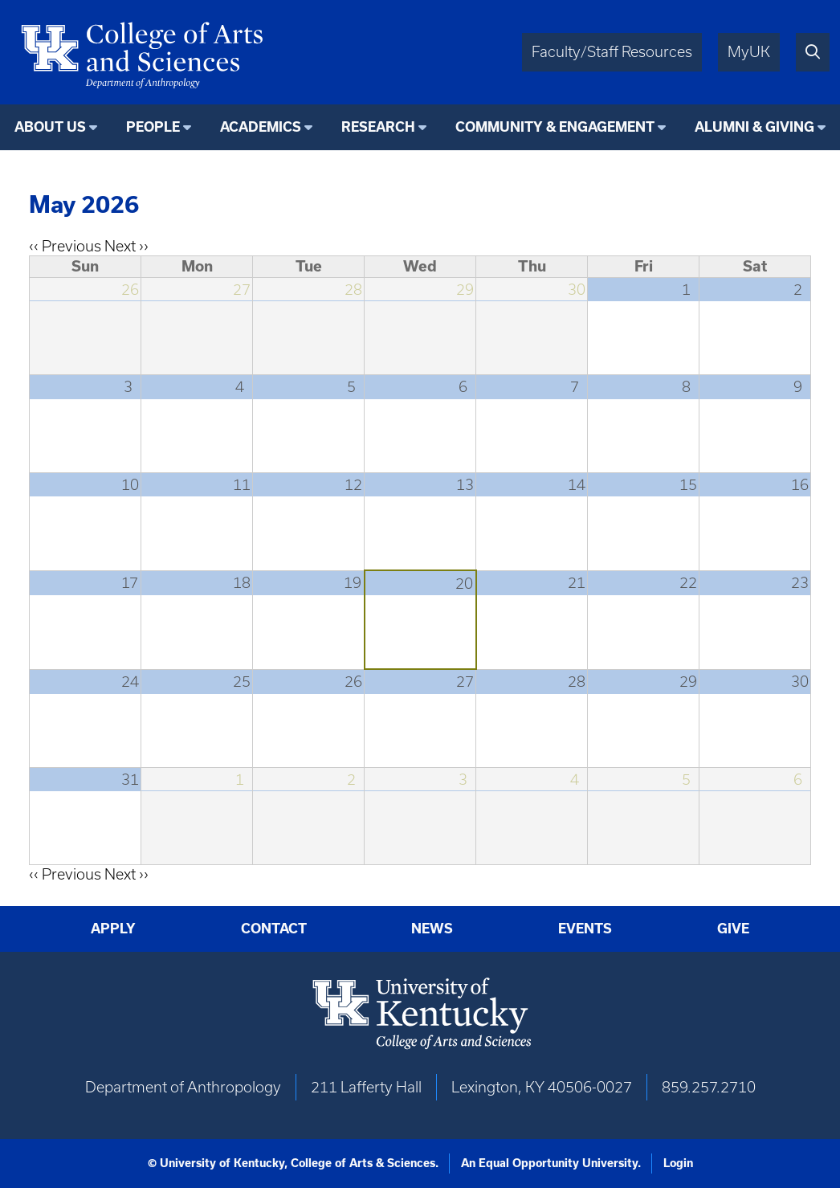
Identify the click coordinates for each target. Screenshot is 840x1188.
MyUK (749, 51)
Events (585, 928)
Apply (113, 928)
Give (733, 928)
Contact (274, 928)
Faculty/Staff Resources (612, 51)
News (432, 928)
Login (678, 1163)
